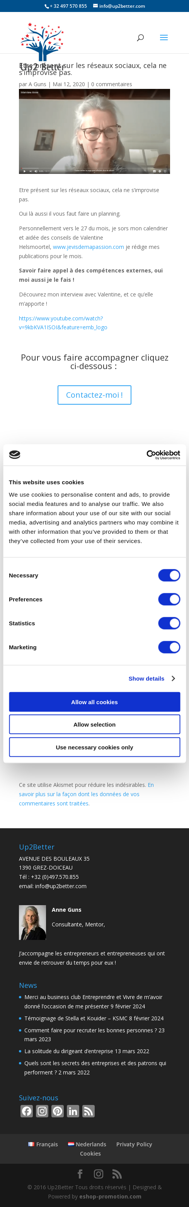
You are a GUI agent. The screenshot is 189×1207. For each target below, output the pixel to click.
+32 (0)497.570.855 (55, 876)
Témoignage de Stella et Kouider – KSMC (76, 1018)
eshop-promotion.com (110, 1196)
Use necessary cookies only (94, 747)
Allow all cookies (94, 701)
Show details (147, 678)
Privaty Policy (134, 1144)
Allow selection (94, 724)
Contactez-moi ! (94, 395)
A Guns (37, 84)
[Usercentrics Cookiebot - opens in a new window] (146, 455)
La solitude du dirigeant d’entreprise (68, 1051)
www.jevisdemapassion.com (88, 246)
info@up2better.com (61, 886)
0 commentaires (111, 84)
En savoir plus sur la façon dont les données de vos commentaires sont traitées (86, 794)
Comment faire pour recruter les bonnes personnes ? (90, 1030)
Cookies (90, 1153)
